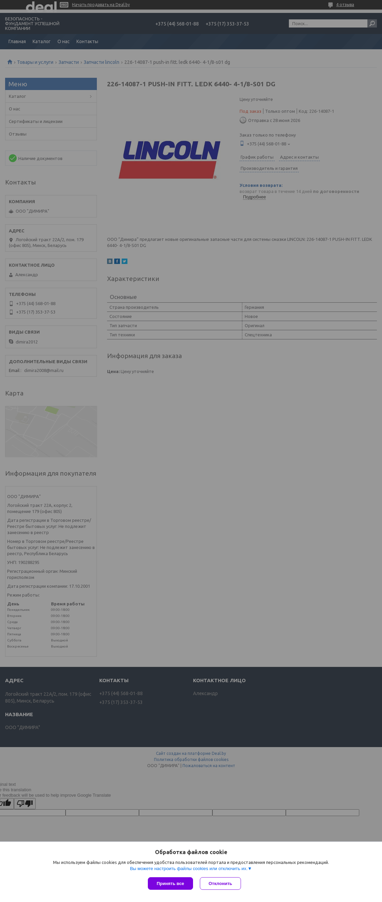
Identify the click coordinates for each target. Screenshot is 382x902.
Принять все (170, 883)
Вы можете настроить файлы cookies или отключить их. (188, 868)
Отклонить (220, 883)
